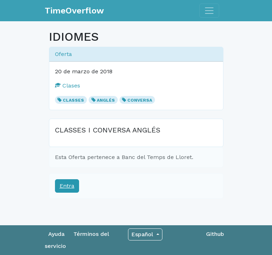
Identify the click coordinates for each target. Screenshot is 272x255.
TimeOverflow (74, 11)
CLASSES (73, 100)
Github (215, 234)
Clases (67, 85)
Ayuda (56, 234)
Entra (67, 185)
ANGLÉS (106, 100)
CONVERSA (139, 100)
